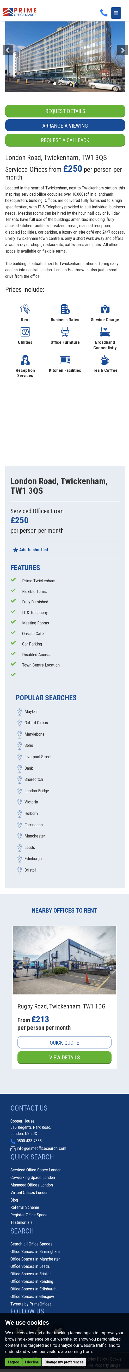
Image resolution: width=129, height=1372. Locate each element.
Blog (14, 1200)
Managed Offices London (31, 1185)
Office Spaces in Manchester (35, 1259)
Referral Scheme (24, 1207)
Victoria (31, 802)
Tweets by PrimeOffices (31, 1304)
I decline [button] (32, 1362)
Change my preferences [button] (64, 1362)
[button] (14, 47)
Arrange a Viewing (65, 126)
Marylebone (34, 734)
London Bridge (36, 790)
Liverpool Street (38, 756)
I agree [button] (13, 1362)
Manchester (34, 836)
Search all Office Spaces (31, 1243)
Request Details (65, 111)
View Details (64, 1057)
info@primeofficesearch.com (41, 1148)
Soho (28, 745)
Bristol (30, 870)
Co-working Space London (32, 1177)
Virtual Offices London (29, 1192)
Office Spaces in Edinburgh (33, 1288)
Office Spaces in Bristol (30, 1273)
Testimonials (21, 1222)
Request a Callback (65, 140)
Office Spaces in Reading (31, 1281)
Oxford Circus (36, 722)
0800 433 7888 (29, 1140)
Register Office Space (28, 1214)
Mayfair (31, 711)
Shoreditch (33, 779)
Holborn (31, 813)
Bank (28, 768)
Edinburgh (33, 858)
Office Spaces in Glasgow (32, 1296)
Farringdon (33, 824)
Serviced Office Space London (36, 1169)
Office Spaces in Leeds (30, 1266)
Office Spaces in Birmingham (35, 1251)
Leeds (29, 847)
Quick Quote (64, 1043)
